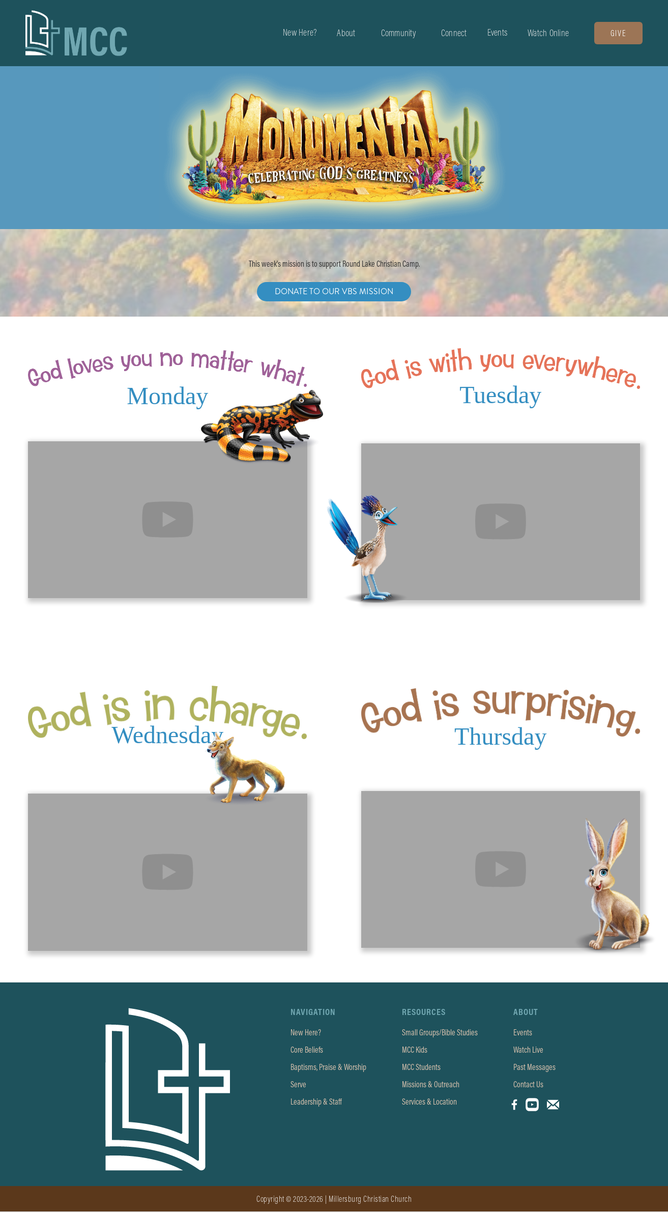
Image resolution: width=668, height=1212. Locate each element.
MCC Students (421, 1067)
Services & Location (429, 1101)
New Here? (299, 32)
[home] (76, 33)
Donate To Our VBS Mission (334, 291)
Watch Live (528, 1050)
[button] (346, 33)
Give (618, 33)
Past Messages (534, 1067)
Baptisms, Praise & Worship (328, 1067)
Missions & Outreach (430, 1084)
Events (497, 32)
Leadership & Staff (316, 1101)
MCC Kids (414, 1050)
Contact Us (528, 1084)
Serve (298, 1084)
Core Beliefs (307, 1050)
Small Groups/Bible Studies (440, 1032)
